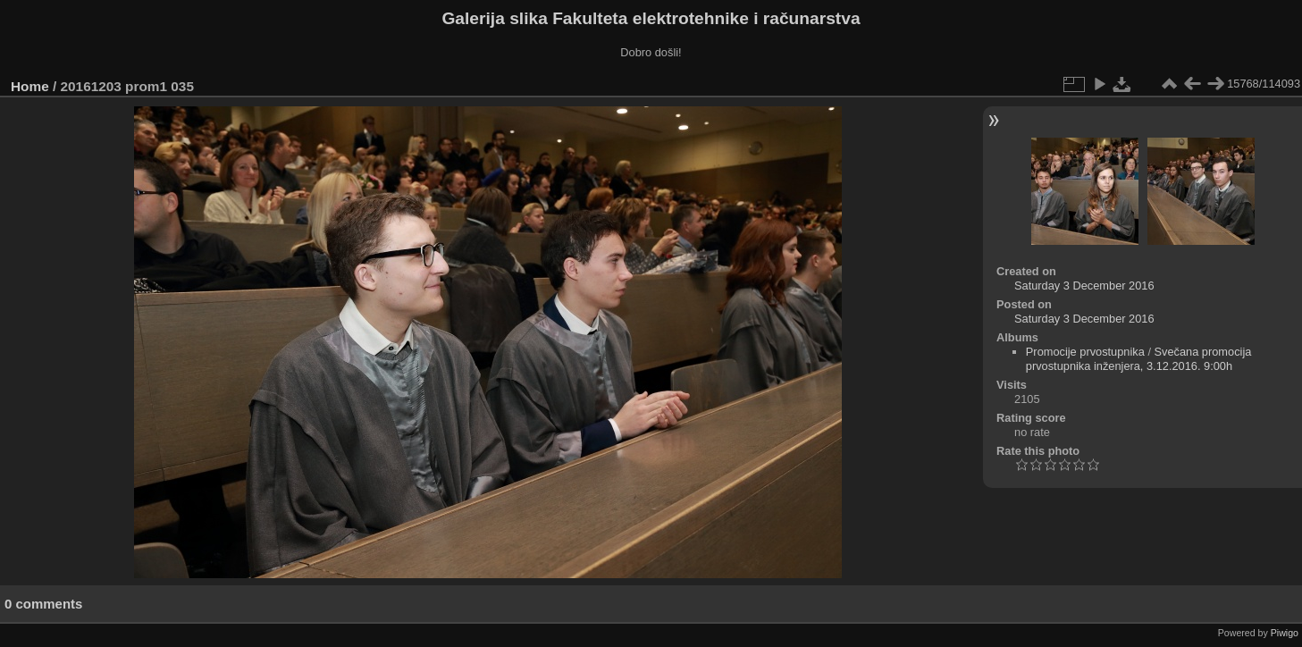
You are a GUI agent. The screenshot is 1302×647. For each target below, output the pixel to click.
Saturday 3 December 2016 (1084, 285)
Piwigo (1284, 632)
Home (30, 86)
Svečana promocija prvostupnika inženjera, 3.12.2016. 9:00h (1139, 359)
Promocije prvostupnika (1085, 351)
